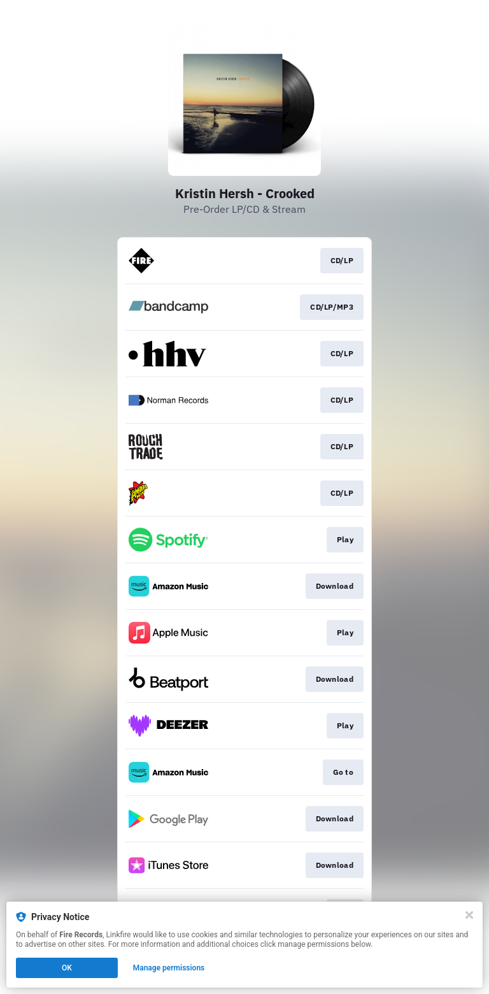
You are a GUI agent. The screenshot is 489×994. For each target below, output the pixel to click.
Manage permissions (169, 967)
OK (67, 967)
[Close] (469, 915)
